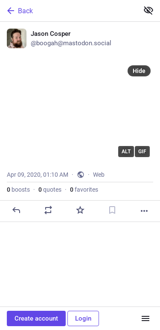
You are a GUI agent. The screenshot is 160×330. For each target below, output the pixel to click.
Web (99, 174)
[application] (80, 112)
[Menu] (145, 318)
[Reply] (16, 210)
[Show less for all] (148, 10)
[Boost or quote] (48, 210)
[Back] (68, 10)
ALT (126, 152)
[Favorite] (80, 210)
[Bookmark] (112, 210)
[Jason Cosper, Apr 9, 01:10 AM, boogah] (80, 122)
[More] (144, 211)
